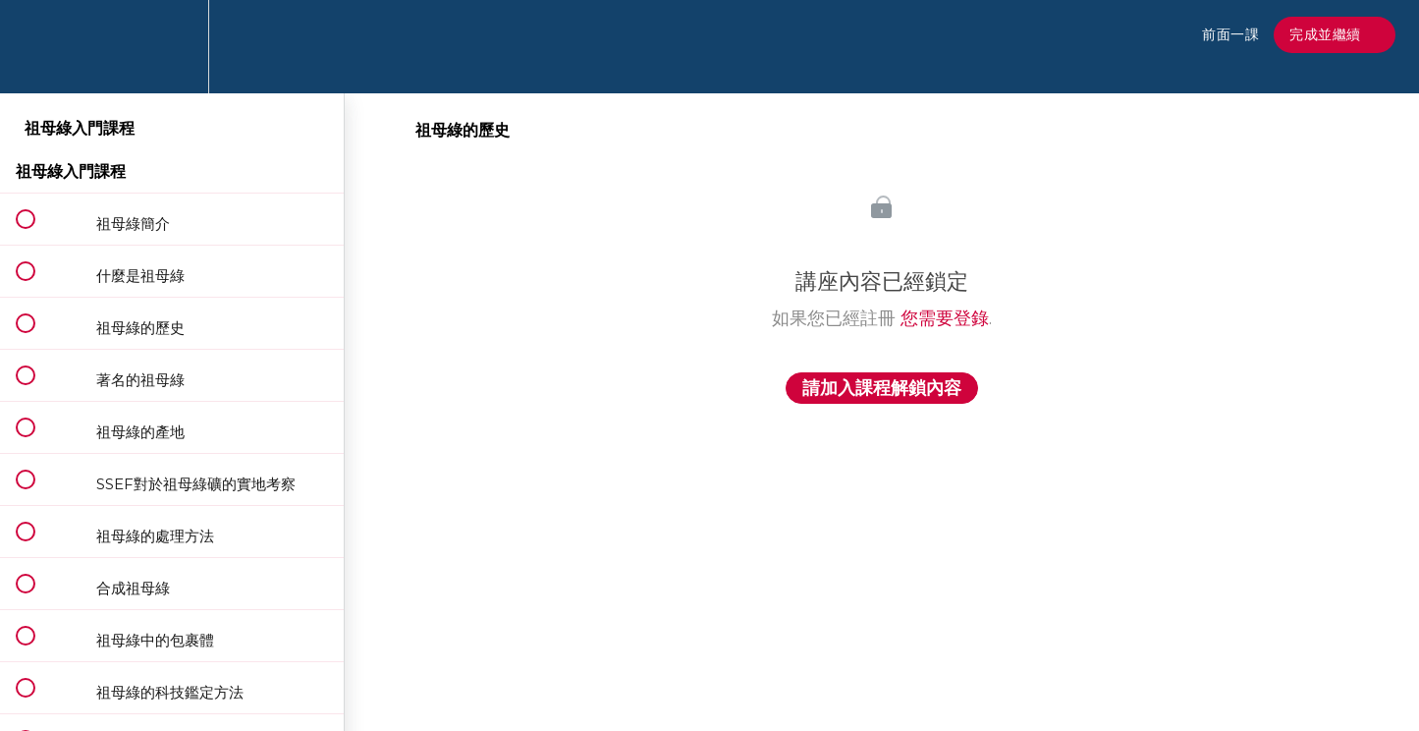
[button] (36, 46)
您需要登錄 (945, 318)
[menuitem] (172, 46)
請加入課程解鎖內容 (881, 388)
